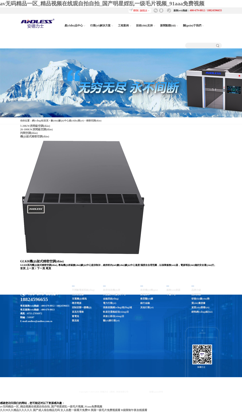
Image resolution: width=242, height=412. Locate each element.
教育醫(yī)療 (146, 298)
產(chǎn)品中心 (75, 25)
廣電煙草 (145, 294)
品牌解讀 (196, 294)
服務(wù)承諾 (173, 290)
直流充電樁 (78, 312)
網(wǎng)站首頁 (40, 120)
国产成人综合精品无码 (46, 410)
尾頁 (48, 268)
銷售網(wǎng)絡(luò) (202, 312)
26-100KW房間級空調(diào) (36, 129)
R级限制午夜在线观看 (134, 410)
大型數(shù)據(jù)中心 (114, 294)
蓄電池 (75, 316)
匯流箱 (75, 320)
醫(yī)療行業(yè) (111, 320)
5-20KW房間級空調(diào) (35, 125)
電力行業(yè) (109, 303)
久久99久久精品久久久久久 (16, 410)
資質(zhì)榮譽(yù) (200, 307)
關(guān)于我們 (193, 25)
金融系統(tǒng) (111, 298)
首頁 (23, 268)
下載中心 (171, 294)
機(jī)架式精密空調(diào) (34, 136)
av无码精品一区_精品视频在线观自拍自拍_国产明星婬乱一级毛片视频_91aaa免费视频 (102, 4)
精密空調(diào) (94, 120)
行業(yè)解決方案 (101, 25)
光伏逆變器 (78, 294)
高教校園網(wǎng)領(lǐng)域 (117, 307)
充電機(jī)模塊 (79, 298)
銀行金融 (145, 303)
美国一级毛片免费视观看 (105, 410)
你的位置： (26, 120)
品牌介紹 (196, 290)
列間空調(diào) (29, 133)
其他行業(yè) (147, 307)
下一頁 (41, 268)
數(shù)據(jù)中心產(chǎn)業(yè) (67, 120)
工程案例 (124, 25)
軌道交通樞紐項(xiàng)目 (116, 312)
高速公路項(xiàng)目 (113, 316)
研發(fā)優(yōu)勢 (200, 298)
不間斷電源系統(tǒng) (83, 290)
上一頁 (30, 268)
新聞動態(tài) (169, 25)
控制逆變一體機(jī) (81, 307)
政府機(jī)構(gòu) (149, 290)
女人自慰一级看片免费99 (75, 410)
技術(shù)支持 (145, 25)
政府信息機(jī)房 (111, 290)
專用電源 (76, 303)
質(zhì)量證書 (198, 303)
